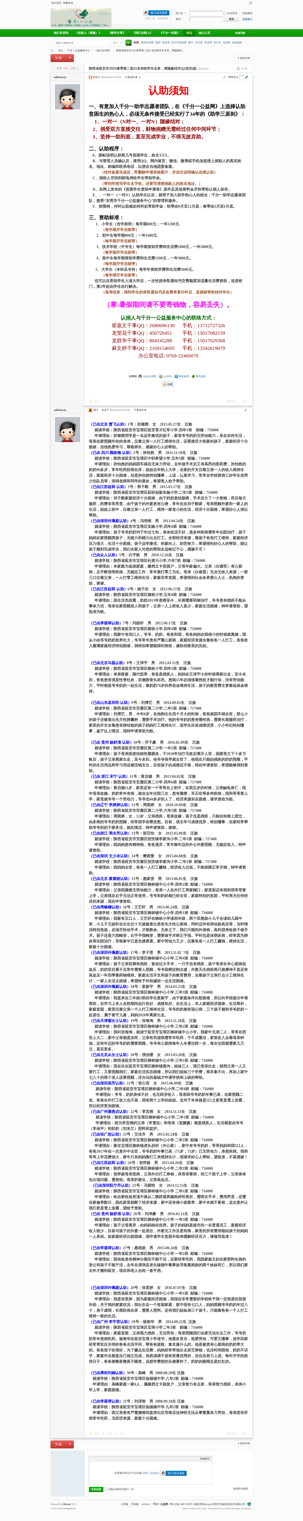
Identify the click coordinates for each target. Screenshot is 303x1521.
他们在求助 (61, 33)
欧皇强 (166, 42)
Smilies (123, 1459)
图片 (190, 42)
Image (102, 1459)
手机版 (135, 1504)
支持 (110, 1433)
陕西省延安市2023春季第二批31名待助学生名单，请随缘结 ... (150, 50)
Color (96, 1459)
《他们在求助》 (103, 50)
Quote (112, 1459)
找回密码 (247, 13)
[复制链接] (203, 68)
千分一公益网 (52, 51)
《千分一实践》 (169, 33)
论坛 (189, 33)
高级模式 (205, 1458)
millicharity (60, 77)
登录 (145, 1473)
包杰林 (226, 42)
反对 (122, 1433)
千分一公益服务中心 (78, 50)
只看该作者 (131, 77)
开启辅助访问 (247, 3)
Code (117, 1459)
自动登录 (230, 13)
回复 (96, 401)
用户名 (179, 13)
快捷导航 (240, 33)
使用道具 (231, 401)
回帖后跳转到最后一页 (119, 1489)
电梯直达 (233, 77)
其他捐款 (237, 42)
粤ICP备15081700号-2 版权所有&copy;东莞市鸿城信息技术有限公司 (207, 1504)
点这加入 (247, 19)
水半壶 (199, 42)
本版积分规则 (240, 1488)
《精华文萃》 (117, 33)
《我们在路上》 (142, 33)
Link (107, 1459)
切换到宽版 (250, 3)
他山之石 (204, 33)
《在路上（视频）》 (88, 33)
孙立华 (217, 42)
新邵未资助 (147, 42)
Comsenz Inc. (69, 1508)
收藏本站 (68, 2)
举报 (244, 401)
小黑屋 (124, 1504)
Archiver (145, 1504)
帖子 (115, 42)
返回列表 (245, 58)
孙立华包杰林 (179, 42)
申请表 (208, 42)
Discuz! (67, 1504)
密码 (178, 19)
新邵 (158, 42)
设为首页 (56, 2)
